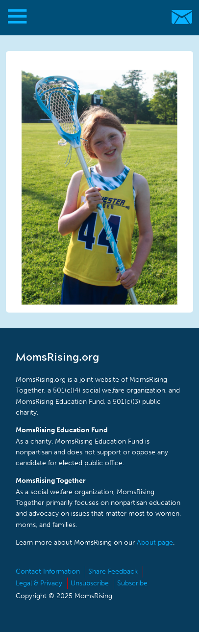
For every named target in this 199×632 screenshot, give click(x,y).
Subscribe (132, 583)
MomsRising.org (94, 17)
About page (155, 542)
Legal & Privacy (39, 583)
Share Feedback (113, 571)
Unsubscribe (90, 583)
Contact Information (48, 571)
